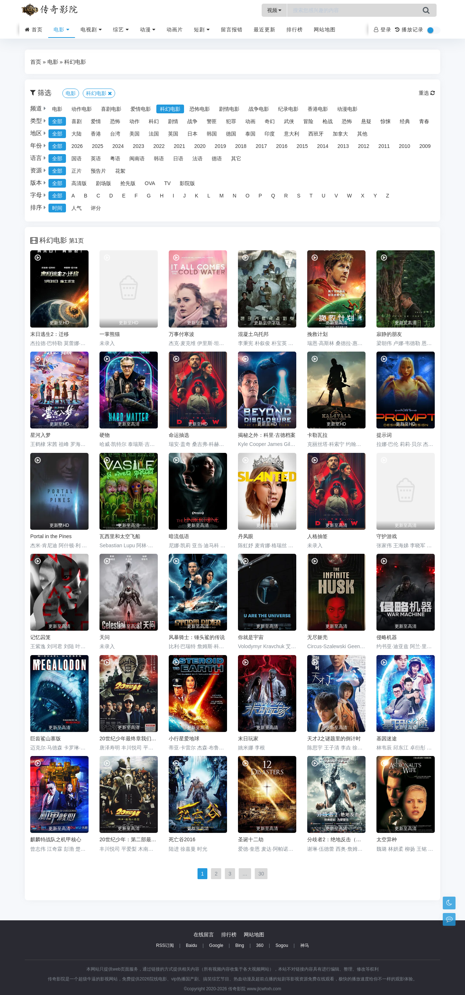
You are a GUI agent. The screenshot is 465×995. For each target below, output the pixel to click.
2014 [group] (322, 146)
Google (216, 945)
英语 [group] (96, 158)
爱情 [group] (96, 121)
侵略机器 (386, 637)
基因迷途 (386, 738)
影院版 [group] (187, 183)
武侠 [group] (289, 121)
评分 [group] (96, 208)
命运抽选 (179, 435)
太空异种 (386, 839)
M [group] (221, 196)
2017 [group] (261, 146)
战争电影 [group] (259, 109)
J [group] (184, 196)
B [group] (85, 196)
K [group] (196, 196)
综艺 (121, 29)
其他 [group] (362, 134)
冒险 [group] (308, 121)
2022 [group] (159, 146)
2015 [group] (302, 146)
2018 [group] (240, 146)
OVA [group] (150, 183)
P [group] (260, 196)
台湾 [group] (115, 134)
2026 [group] (77, 146)
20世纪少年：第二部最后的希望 (128, 839)
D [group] (111, 196)
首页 (34, 29)
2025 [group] (97, 146)
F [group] (136, 196)
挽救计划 (317, 334)
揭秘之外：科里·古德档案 (267, 435)
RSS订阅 (165, 945)
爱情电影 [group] (140, 109)
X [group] (362, 196)
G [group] (149, 196)
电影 (62, 29)
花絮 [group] (120, 171)
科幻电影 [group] (170, 109)
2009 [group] (425, 146)
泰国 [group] (250, 134)
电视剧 (91, 29)
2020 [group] (200, 146)
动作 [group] (134, 121)
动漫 (148, 29)
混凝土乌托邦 (253, 334)
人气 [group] (76, 208)
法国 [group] (154, 134)
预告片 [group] (98, 171)
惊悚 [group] (385, 121)
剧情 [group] (173, 121)
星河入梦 (40, 435)
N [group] (235, 196)
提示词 (384, 435)
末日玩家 (248, 738)
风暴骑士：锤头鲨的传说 (197, 637)
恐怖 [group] (115, 121)
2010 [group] (404, 146)
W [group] (349, 196)
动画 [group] (250, 121)
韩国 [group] (212, 134)
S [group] (298, 196)
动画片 (175, 29)
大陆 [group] (76, 134)
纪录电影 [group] (288, 109)
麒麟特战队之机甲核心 (55, 839)
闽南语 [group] (137, 158)
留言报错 (232, 29)
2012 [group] (363, 146)
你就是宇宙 (250, 637)
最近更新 (265, 29)
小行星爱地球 (184, 738)
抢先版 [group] (128, 183)
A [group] (73, 196)
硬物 (104, 435)
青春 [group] (424, 121)
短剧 (202, 29)
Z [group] (387, 196)
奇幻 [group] (270, 121)
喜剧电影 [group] (111, 109)
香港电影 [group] (318, 109)
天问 (104, 637)
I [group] (173, 196)
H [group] (162, 196)
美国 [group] (134, 134)
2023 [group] (138, 146)
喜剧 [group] (76, 121)
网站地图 (325, 29)
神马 (304, 945)
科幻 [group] (154, 121)
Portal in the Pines (51, 536)
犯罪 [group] (231, 121)
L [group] (208, 196)
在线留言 (204, 934)
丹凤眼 (245, 536)
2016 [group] (282, 146)
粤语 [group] (115, 158)
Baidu (191, 945)
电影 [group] (57, 109)
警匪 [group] (212, 121)
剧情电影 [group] (229, 109)
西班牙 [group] (316, 134)
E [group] (123, 196)
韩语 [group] (159, 158)
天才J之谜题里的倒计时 (334, 738)
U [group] (323, 196)
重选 (427, 93)
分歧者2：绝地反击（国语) (336, 839)
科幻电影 (75, 62)
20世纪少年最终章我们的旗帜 (128, 738)
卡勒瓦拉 (317, 435)
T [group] (311, 196)
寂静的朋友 (389, 334)
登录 (382, 29)
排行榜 (294, 29)
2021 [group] (179, 146)
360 (259, 945)
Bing (239, 945)
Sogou (282, 945)
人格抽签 (317, 536)
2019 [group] (220, 146)
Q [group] (273, 196)
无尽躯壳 (317, 637)
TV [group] (167, 183)
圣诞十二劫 (250, 839)
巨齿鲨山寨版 (45, 738)
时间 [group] (57, 208)
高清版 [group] (79, 183)
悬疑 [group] (366, 121)
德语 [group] (217, 158)
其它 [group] (236, 158)
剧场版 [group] (103, 183)
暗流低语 (179, 536)
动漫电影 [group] (347, 109)
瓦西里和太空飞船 (119, 536)
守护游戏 (386, 536)
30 (261, 874)
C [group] (98, 196)
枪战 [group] (328, 121)
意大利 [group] (291, 134)
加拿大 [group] (340, 134)
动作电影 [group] (81, 109)
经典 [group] (405, 121)
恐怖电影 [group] (199, 109)
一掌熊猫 (109, 334)
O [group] (248, 196)
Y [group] (375, 196)
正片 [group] (76, 171)
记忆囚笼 (40, 637)
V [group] (336, 196)
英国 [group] (173, 134)
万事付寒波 (181, 334)
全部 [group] (57, 121)
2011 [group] (384, 146)
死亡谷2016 (182, 839)
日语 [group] (178, 158)
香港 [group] (96, 134)
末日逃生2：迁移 (49, 334)
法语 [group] (197, 158)
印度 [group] (270, 134)
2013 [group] (343, 146)
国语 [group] (76, 158)
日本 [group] (192, 134)
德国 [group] (231, 134)
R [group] (286, 196)
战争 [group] (192, 121)
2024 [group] (118, 146)
